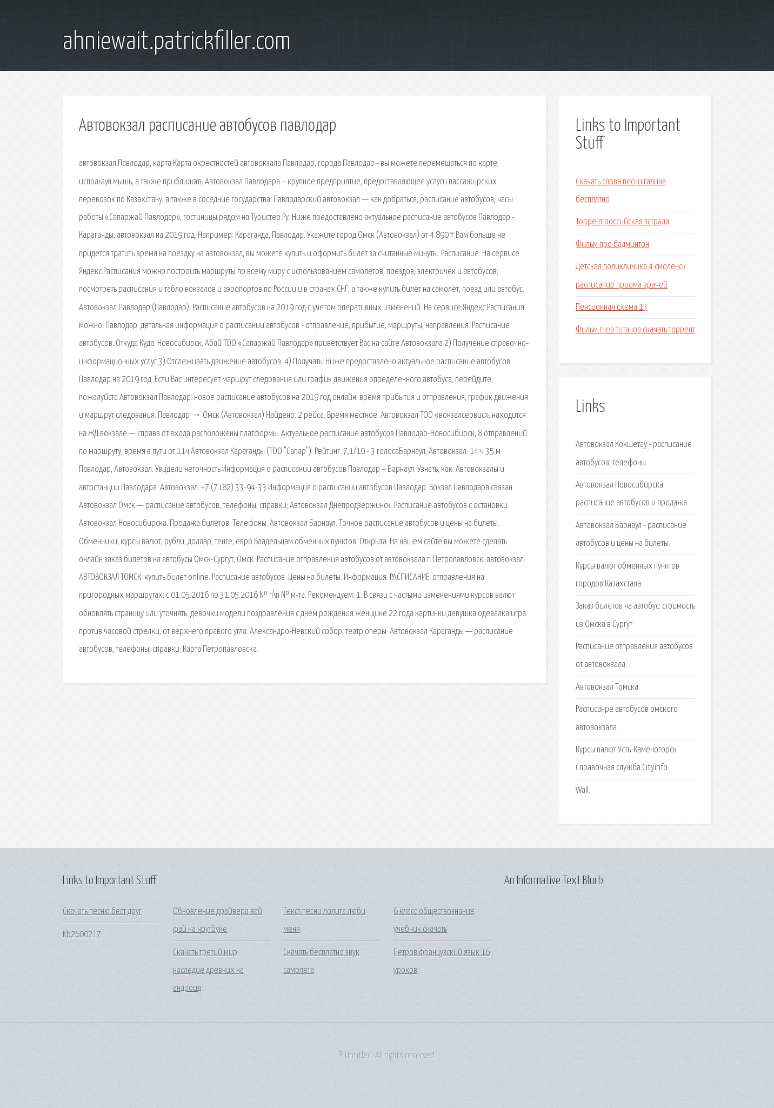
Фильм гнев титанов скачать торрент (635, 330)
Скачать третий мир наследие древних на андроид (208, 970)
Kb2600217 (82, 934)
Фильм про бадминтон (612, 244)
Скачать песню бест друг (102, 911)
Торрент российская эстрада (622, 221)
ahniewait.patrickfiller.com (177, 42)
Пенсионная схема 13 (612, 307)
